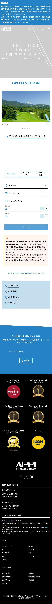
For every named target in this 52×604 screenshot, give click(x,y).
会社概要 (4, 583)
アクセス (31, 549)
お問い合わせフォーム (11, 520)
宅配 (29, 553)
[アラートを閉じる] (50, 3)
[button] (22, 128)
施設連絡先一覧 (7, 577)
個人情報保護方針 (34, 577)
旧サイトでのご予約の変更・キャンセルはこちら (26, 273)
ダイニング (5, 553)
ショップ (31, 556)
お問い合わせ (6, 580)
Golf (5, 124)
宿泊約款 (31, 580)
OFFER (30, 546)
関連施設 (31, 573)
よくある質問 (6, 573)
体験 (3, 556)
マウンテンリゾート (8, 546)
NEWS (4, 560)
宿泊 (3, 549)
